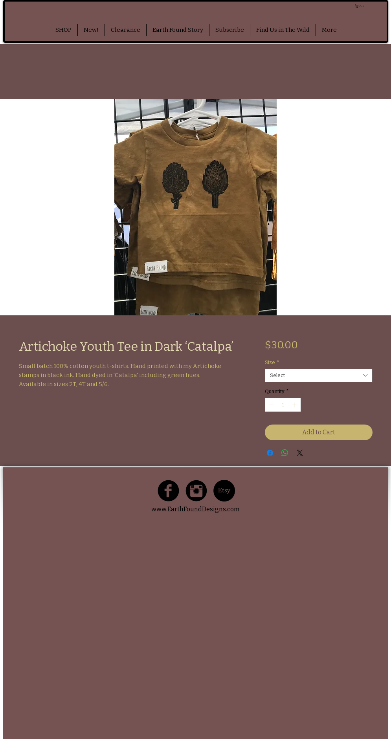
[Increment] (295, 405)
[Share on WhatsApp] (285, 453)
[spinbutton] (283, 405)
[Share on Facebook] (270, 453)
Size (272, 362)
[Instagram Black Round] (196, 491)
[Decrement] (270, 405)
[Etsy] (224, 491)
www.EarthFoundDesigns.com (195, 509)
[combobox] (318, 375)
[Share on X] (300, 453)
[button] (370, 6)
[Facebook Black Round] (168, 491)
